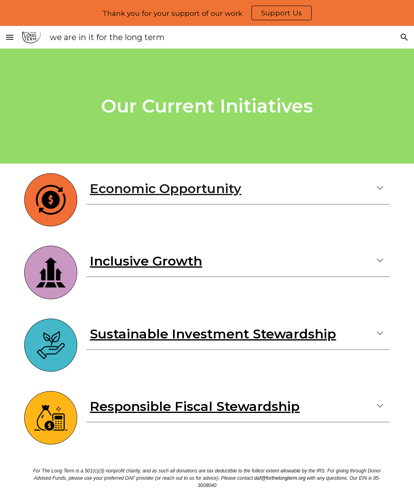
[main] (207, 106)
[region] (207, 13)
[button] (9, 37)
